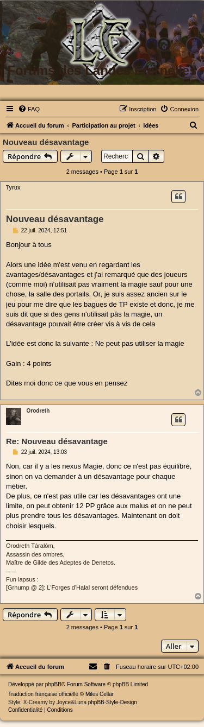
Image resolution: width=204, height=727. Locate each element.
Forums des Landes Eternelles (101, 70)
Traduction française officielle (43, 694)
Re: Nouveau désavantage (57, 441)
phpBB (53, 684)
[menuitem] (29, 109)
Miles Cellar (99, 694)
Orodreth (38, 411)
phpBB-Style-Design (112, 702)
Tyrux (13, 188)
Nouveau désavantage (46, 142)
